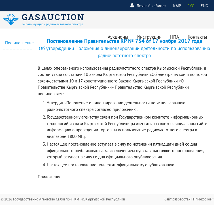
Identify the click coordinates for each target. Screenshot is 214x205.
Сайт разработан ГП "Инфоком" (188, 199)
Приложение (50, 176)
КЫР (177, 5)
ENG (204, 5)
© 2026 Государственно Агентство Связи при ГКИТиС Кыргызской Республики (63, 199)
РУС (190, 5)
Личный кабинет (148, 5)
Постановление (19, 42)
